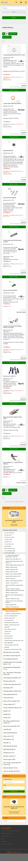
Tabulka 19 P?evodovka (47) (12, 607)
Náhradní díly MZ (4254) (10, 530)
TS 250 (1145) (7, 541)
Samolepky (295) (8, 687)
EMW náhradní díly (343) (10, 746)
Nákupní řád (4, 841)
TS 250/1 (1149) (8, 539)
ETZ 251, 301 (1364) (9, 537)
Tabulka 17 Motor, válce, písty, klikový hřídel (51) (14, 601)
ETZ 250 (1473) (8, 535)
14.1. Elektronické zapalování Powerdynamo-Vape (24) (12, 556)
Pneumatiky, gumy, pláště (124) (12, 677)
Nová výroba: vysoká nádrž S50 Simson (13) (12, 763)
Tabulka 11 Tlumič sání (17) (11, 583)
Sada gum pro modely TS (9, 376)
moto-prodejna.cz (5, 836)
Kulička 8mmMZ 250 (8, 150)
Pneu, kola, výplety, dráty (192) (11, 645)
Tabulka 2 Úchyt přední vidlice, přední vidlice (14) (14, 562)
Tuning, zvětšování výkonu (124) (12, 707)
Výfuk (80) (6, 627)
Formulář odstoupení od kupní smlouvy (10, 830)
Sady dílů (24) (7, 729)
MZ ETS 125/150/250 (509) (10, 616)
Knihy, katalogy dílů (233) (10, 694)
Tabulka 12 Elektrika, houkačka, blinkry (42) (14, 586)
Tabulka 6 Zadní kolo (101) (11, 571)
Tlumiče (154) (7, 631)
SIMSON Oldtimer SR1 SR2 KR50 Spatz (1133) (12, 663)
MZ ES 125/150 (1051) (9, 548)
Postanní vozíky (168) (9, 618)
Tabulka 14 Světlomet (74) (11, 592)
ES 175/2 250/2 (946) (9, 553)
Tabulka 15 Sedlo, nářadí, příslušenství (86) (14, 595)
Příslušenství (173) (8, 752)
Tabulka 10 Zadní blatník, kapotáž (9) (14, 580)
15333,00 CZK (14, 525)
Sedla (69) (6, 647)
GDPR (2, 838)
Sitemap (5, 821)
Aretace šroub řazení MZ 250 (10, 290)
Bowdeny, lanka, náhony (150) (11, 622)
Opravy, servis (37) (8, 736)
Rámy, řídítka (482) (8, 642)
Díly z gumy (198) (8, 636)
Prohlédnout (6, 74)
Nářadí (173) (6, 711)
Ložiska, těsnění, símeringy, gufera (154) (13, 640)
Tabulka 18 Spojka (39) (10, 604)
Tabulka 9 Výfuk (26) (10, 578)
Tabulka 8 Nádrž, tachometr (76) (13, 576)
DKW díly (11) (7, 743)
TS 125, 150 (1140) (8, 544)
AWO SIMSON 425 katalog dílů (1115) (11, 668)
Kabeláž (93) (6, 714)
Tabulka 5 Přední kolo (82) (11, 569)
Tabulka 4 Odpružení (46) (11, 567)
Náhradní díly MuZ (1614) (10, 768)
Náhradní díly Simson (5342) (11, 652)
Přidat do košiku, (14, 90)
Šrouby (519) (7, 717)
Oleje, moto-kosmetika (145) (11, 701)
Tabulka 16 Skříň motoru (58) (12, 598)
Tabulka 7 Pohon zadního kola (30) (13, 574)
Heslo (4, 785)
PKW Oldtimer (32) (8, 739)
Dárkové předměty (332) (10, 733)
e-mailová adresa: (7, 779)
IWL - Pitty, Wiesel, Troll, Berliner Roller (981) (12, 673)
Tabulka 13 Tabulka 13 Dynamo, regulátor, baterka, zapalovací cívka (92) (14, 589)
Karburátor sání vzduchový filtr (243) (12, 649)
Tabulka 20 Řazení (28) (10, 609)
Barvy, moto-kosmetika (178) (11, 726)
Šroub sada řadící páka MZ (9, 197)
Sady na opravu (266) (9, 759)
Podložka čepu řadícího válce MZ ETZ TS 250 (14, 55)
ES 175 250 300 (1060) (9, 550)
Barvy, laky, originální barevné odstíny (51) (11, 722)
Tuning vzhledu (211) (9, 704)
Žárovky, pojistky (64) (9, 681)
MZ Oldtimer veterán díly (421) (11, 655)
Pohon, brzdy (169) (8, 620)
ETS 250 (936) (7, 546)
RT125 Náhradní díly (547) (10, 659)
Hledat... (14, 17)
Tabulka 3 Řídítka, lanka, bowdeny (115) (14, 565)
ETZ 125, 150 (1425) (9, 533)
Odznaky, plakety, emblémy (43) (12, 691)
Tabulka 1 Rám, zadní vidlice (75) (13, 559)
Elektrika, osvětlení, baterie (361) (11, 625)
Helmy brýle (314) (8, 697)
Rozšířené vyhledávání (14, 21)
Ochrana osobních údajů (6, 844)
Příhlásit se (14, 791)
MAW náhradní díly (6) (9, 749)
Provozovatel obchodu (6, 833)
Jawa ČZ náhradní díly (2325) (11, 771)
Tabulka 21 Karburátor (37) (11, 611)
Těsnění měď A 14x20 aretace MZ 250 (12, 103)
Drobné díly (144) (8, 638)
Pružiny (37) (7, 633)
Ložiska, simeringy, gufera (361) (12, 684)
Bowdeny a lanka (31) (9, 756)
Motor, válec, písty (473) (10, 629)
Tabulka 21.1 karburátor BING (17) (13, 613)
